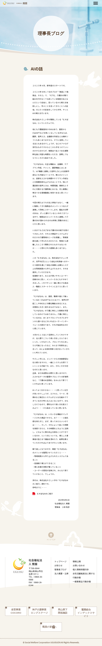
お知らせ (58, 565)
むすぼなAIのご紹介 (45, 493)
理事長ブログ (60, 569)
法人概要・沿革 (61, 573)
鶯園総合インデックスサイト (86, 612)
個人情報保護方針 (81, 569)
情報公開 (77, 561)
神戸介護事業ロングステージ (39, 611)
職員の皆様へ (49, 626)
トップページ (60, 561)
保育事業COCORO (16, 611)
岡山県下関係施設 (62, 611)
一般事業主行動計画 (82, 581)
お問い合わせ (79, 565)
